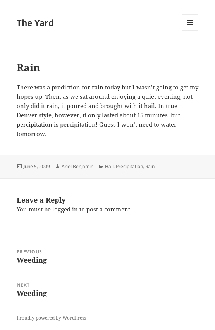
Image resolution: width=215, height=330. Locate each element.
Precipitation (129, 166)
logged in (65, 209)
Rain (150, 166)
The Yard (35, 22)
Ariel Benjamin (77, 166)
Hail (109, 166)
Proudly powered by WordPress (51, 318)
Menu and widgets (190, 30)
